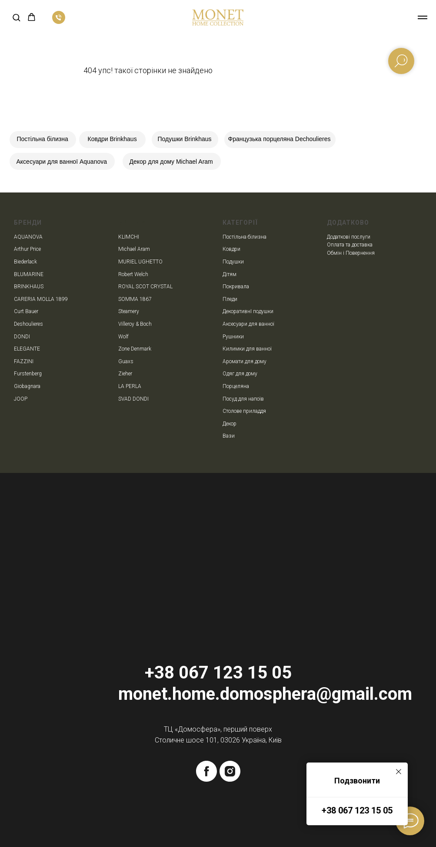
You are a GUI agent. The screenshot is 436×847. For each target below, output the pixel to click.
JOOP (20, 399)
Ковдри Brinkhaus (112, 138)
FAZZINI (23, 361)
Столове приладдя (244, 411)
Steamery (128, 311)
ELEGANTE (27, 349)
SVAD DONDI (133, 399)
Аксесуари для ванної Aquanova (62, 161)
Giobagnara (27, 386)
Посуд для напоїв (243, 399)
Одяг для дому (240, 374)
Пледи (230, 299)
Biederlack (25, 262)
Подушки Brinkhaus (185, 138)
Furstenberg (28, 374)
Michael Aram (134, 249)
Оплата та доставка (350, 245)
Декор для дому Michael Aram (171, 161)
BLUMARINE (28, 274)
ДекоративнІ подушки (248, 311)
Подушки (233, 262)
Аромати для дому (244, 361)
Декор (229, 424)
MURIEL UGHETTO (140, 262)
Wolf (123, 337)
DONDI (22, 337)
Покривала (236, 286)
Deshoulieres (28, 324)
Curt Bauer (26, 311)
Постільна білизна (42, 138)
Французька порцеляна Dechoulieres (279, 138)
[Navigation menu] (422, 17)
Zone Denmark (134, 349)
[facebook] (206, 771)
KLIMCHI (128, 237)
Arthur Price (27, 249)
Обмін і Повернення (351, 253)
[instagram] (230, 771)
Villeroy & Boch (135, 324)
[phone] (58, 21)
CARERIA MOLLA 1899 (41, 299)
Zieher (125, 374)
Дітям (229, 274)
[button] (16, 17)
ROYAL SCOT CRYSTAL (145, 286)
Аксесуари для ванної (248, 324)
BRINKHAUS (28, 286)
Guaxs (125, 361)
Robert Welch (133, 274)
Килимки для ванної (247, 349)
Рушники (233, 337)
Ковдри (231, 249)
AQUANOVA (28, 237)
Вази (229, 436)
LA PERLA (129, 386)
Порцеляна (236, 386)
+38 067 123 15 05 (357, 810)
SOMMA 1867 (135, 299)
